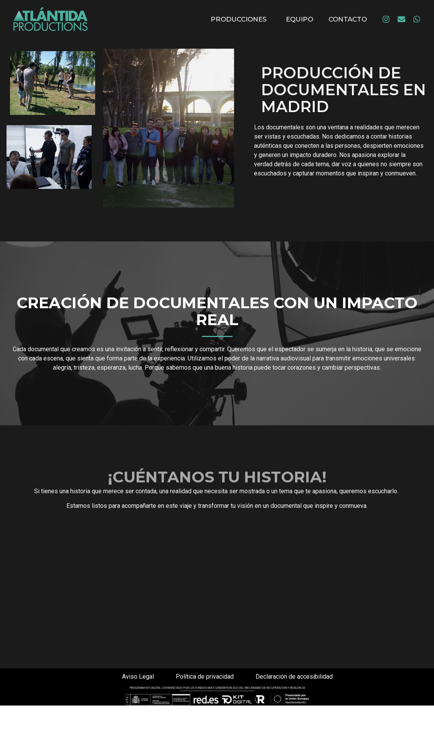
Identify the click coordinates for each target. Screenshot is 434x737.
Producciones (241, 19)
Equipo (299, 19)
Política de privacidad (205, 676)
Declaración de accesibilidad (294, 676)
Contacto (347, 19)
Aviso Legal (138, 676)
